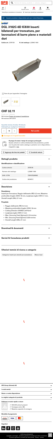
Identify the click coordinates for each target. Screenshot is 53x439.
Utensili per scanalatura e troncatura (12, 12)
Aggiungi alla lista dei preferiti (14, 152)
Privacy (37, 437)
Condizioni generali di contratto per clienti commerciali (33, 435)
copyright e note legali (12, 435)
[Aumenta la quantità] (14, 130)
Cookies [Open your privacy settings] (42, 437)
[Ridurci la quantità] (3, 130)
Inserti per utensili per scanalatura (34, 12)
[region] (26, 101)
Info (17, 147)
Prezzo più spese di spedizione (19, 116)
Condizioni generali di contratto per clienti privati (21, 437)
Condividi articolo (35, 152)
